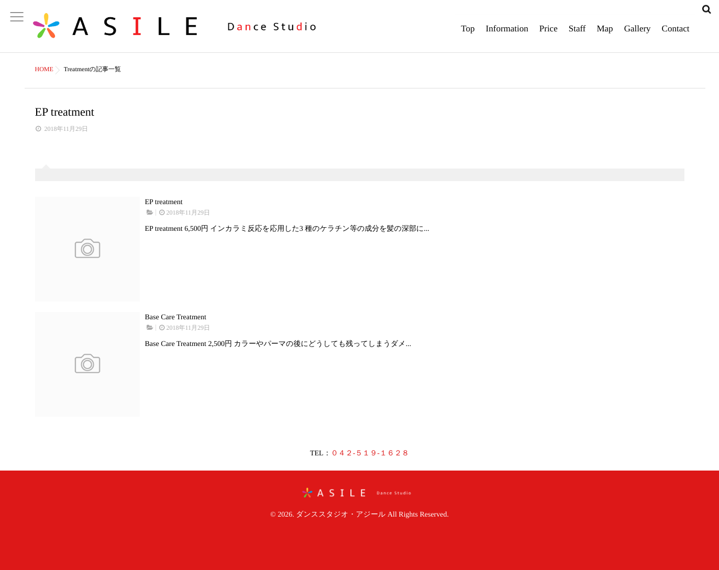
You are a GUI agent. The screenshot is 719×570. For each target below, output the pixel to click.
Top (467, 34)
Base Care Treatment (175, 317)
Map (604, 34)
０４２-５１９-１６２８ (370, 453)
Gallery (637, 34)
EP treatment (164, 202)
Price (548, 34)
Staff (577, 34)
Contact (676, 34)
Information (507, 34)
